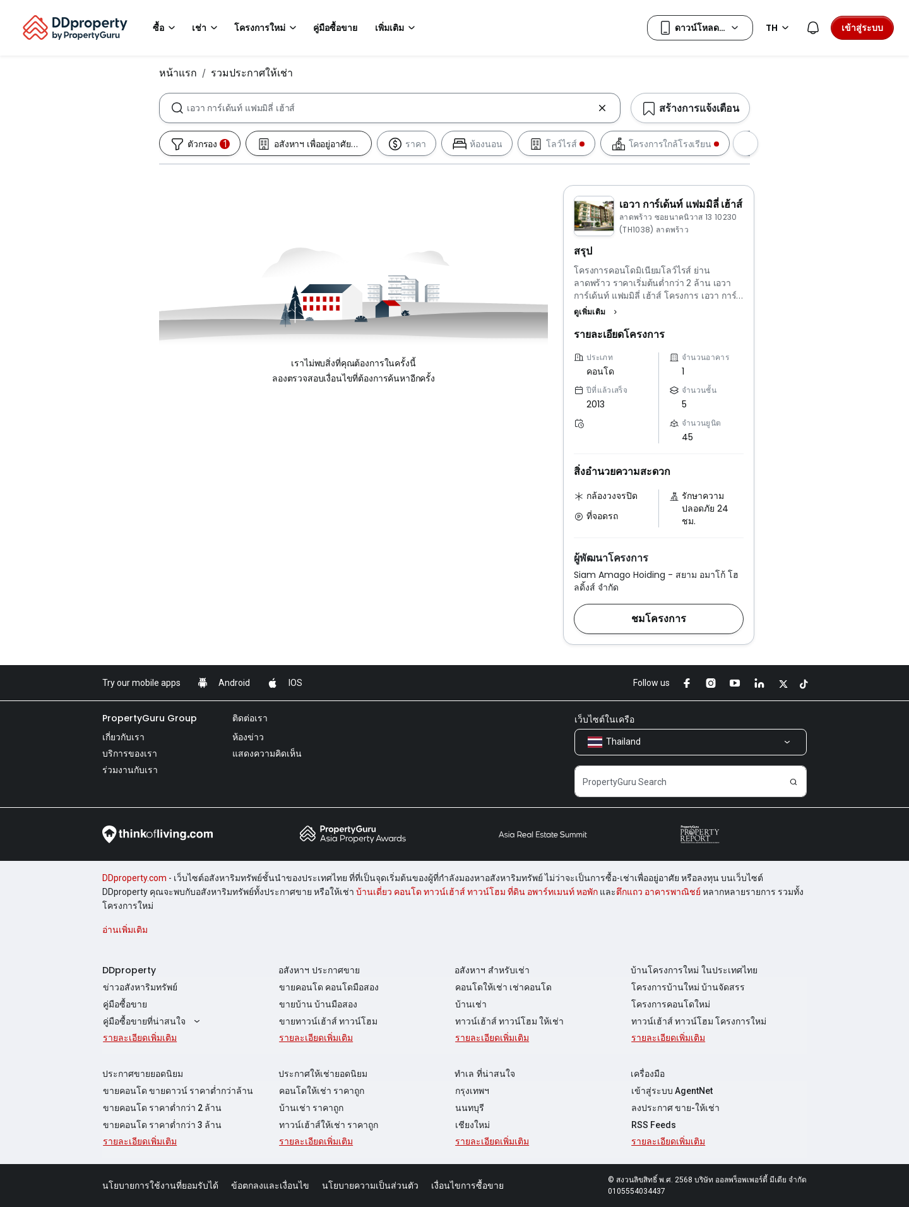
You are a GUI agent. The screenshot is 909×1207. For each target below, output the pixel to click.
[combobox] (390, 108)
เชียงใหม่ (471, 1125)
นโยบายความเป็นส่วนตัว (370, 1185)
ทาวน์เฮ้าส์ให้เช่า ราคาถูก (327, 1125)
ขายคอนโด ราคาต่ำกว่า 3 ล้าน (161, 1125)
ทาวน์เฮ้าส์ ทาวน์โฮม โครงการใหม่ (698, 1021)
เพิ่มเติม (397, 27)
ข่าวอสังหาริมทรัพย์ (139, 987)
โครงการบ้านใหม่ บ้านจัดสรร (687, 987)
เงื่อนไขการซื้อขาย (467, 1185)
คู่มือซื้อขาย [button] (335, 27)
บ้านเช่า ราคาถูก (310, 1108)
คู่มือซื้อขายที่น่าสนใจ (152, 1021)
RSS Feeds (653, 1125)
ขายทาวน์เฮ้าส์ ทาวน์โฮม (327, 1021)
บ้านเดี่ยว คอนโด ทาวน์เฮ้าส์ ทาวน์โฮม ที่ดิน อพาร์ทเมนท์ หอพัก (477, 892)
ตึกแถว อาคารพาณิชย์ (658, 892)
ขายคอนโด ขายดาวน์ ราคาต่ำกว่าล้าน (177, 1091)
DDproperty (129, 970)
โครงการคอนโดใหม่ (670, 1004)
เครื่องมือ (648, 1073)
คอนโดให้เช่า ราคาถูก (321, 1091)
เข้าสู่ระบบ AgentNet (671, 1091)
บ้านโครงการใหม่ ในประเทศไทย (694, 970)
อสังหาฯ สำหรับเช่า (492, 970)
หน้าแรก (178, 72)
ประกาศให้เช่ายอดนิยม (322, 1073)
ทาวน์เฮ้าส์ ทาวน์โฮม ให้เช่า (508, 1021)
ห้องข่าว (248, 737)
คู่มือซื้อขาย (124, 1004)
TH (779, 27)
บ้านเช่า (470, 1004)
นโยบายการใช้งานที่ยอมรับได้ (160, 1185)
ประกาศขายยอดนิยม (142, 1073)
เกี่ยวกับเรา (123, 737)
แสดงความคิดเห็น (267, 753)
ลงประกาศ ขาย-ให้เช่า (675, 1108)
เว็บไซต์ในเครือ (604, 719)
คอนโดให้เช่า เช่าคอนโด (502, 987)
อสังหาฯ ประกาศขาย (319, 970)
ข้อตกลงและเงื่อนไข (270, 1185)
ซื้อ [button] (166, 27)
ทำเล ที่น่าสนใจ (484, 1073)
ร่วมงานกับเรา (130, 770)
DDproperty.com (134, 878)
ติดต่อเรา (250, 718)
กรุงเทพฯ (471, 1091)
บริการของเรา (129, 753)
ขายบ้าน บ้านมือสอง (317, 1004)
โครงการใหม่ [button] (267, 27)
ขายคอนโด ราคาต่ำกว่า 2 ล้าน (161, 1108)
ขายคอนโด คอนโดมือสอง (328, 987)
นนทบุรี (469, 1108)
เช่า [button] (207, 27)
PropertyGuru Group (149, 718)
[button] (597, 312)
